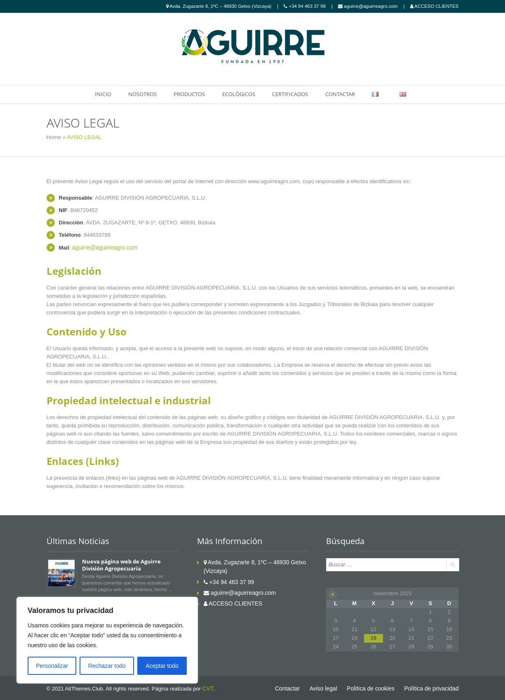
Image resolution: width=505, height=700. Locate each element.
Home (54, 137)
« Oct (333, 593)
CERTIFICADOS (290, 94)
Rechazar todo (107, 665)
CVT (207, 687)
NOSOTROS (140, 94)
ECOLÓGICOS (238, 94)
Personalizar (52, 665)
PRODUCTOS (188, 94)
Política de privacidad (433, 687)
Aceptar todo (162, 665)
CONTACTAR (341, 94)
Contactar (296, 687)
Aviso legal (331, 687)
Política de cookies (375, 687)
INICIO (100, 94)
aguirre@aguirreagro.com (102, 247)
